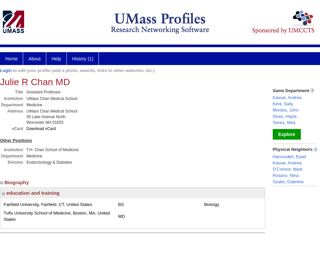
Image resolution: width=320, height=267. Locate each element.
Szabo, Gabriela (288, 181)
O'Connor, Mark (288, 169)
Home (11, 58)
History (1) (83, 58)
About (34, 58)
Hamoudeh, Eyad (289, 156)
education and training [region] (31, 193)
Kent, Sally (283, 103)
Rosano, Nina (286, 175)
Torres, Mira (284, 122)
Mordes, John (286, 110)
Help (56, 58)
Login (6, 70)
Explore (286, 134)
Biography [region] (15, 182)
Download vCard (41, 128)
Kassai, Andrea (287, 97)
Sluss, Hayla (285, 116)
